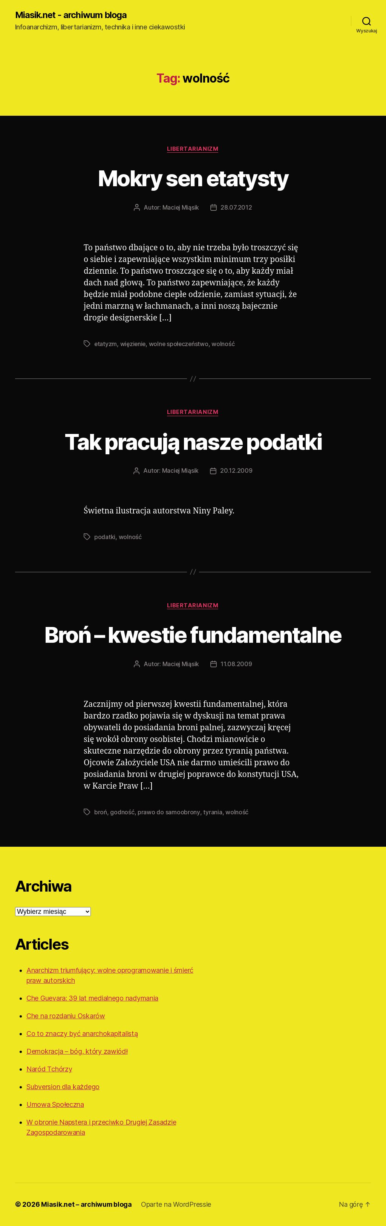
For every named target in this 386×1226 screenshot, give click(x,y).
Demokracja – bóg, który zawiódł (77, 1052)
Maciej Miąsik (180, 208)
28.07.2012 (236, 208)
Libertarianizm (193, 149)
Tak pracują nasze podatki (193, 441)
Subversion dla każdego (63, 1087)
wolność (225, 344)
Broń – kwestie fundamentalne (193, 634)
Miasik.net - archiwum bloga (72, 15)
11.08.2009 (236, 664)
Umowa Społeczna (55, 1105)
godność (122, 812)
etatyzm (105, 344)
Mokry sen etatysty (193, 178)
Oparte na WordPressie (177, 1205)
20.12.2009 (237, 471)
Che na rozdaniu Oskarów (65, 1016)
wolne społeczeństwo (180, 344)
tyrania (212, 812)
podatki (104, 537)
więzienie (134, 344)
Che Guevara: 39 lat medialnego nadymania (92, 998)
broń (100, 812)
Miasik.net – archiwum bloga (87, 1205)
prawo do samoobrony (169, 812)
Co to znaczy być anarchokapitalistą (82, 1034)
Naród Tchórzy (49, 1069)
